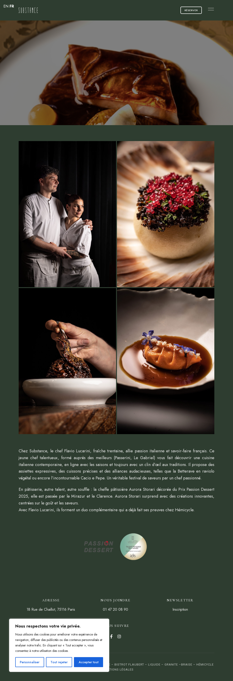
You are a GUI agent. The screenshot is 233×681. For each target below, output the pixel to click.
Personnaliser (29, 662)
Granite (171, 664)
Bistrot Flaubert (129, 664)
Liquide (154, 664)
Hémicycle (205, 664)
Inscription (180, 609)
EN (5, 6)
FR (12, 6)
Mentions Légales (118, 669)
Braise (186, 664)
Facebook (111, 636)
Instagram (119, 636)
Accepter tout (89, 662)
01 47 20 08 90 (115, 609)
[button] (191, 10)
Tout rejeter (59, 662)
